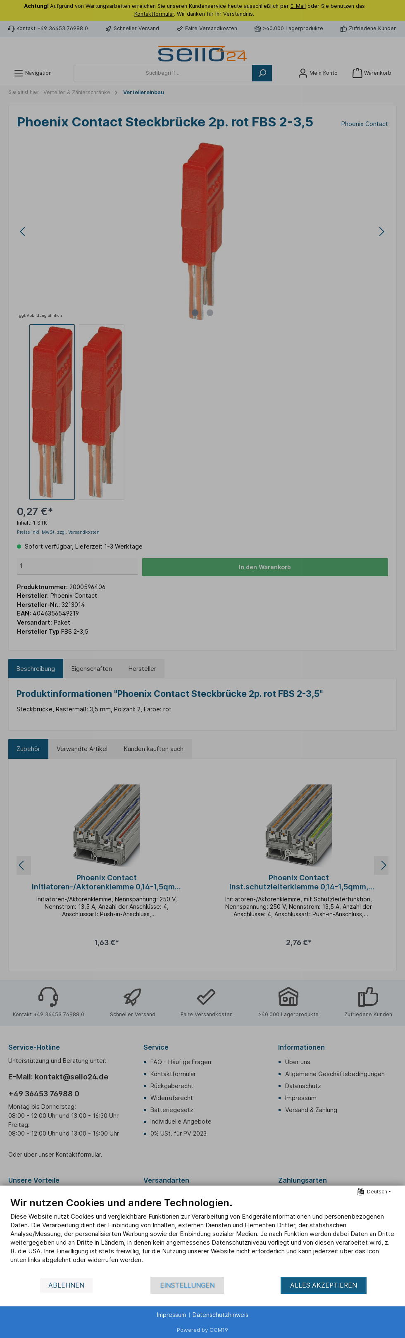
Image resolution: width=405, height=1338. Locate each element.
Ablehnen (66, 1285)
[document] (202, 1236)
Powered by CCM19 (202, 1329)
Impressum (171, 1314)
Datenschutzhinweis (220, 1314)
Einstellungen (187, 1285)
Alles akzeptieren (323, 1285)
